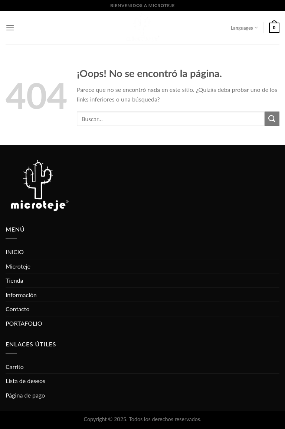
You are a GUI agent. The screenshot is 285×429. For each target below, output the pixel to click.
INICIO (15, 251)
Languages (244, 27)
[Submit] (272, 119)
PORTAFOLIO (24, 323)
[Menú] (10, 28)
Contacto (18, 308)
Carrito (15, 366)
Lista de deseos (25, 380)
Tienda (14, 280)
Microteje (18, 266)
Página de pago (25, 395)
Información (21, 294)
